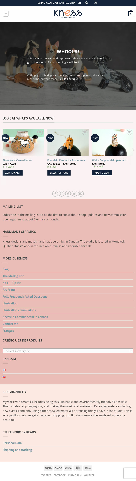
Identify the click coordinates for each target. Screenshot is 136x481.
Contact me (10, 324)
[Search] (86, 3)
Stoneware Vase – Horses (17, 160)
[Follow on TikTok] (68, 194)
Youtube (89, 475)
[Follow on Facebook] (55, 194)
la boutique (71, 79)
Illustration (10, 303)
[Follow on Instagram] (61, 194)
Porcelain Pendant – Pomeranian (66, 160)
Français (8, 331)
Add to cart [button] (12, 172)
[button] (95, 3)
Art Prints (9, 290)
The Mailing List (13, 276)
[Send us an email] (81, 194)
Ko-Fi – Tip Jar (12, 283)
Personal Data (12, 443)
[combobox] (68, 350)
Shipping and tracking (17, 450)
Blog (5, 269)
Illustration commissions (19, 310)
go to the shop (35, 62)
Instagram (75, 475)
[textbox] (67, 351)
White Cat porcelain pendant (109, 160)
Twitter (46, 475)
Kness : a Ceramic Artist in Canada (25, 317)
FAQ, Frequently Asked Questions (25, 297)
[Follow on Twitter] (74, 194)
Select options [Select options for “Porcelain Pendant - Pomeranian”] (59, 172)
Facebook (60, 475)
